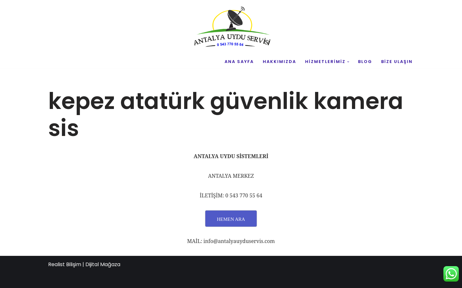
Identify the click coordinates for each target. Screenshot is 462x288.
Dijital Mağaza (102, 264)
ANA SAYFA (239, 62)
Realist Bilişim (64, 264)
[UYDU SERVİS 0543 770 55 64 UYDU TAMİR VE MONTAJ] (231, 28)
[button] (348, 62)
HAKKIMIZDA (279, 62)
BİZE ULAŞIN (397, 62)
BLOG (365, 62)
